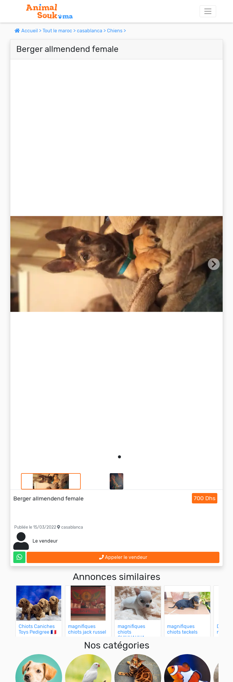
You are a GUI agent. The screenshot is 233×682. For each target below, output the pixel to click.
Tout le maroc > (60, 31)
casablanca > (92, 31)
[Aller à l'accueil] (49, 11)
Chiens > (116, 31)
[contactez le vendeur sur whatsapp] (19, 557)
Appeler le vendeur (123, 557)
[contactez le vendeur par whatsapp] (19, 557)
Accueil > (28, 31)
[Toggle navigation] (208, 11)
